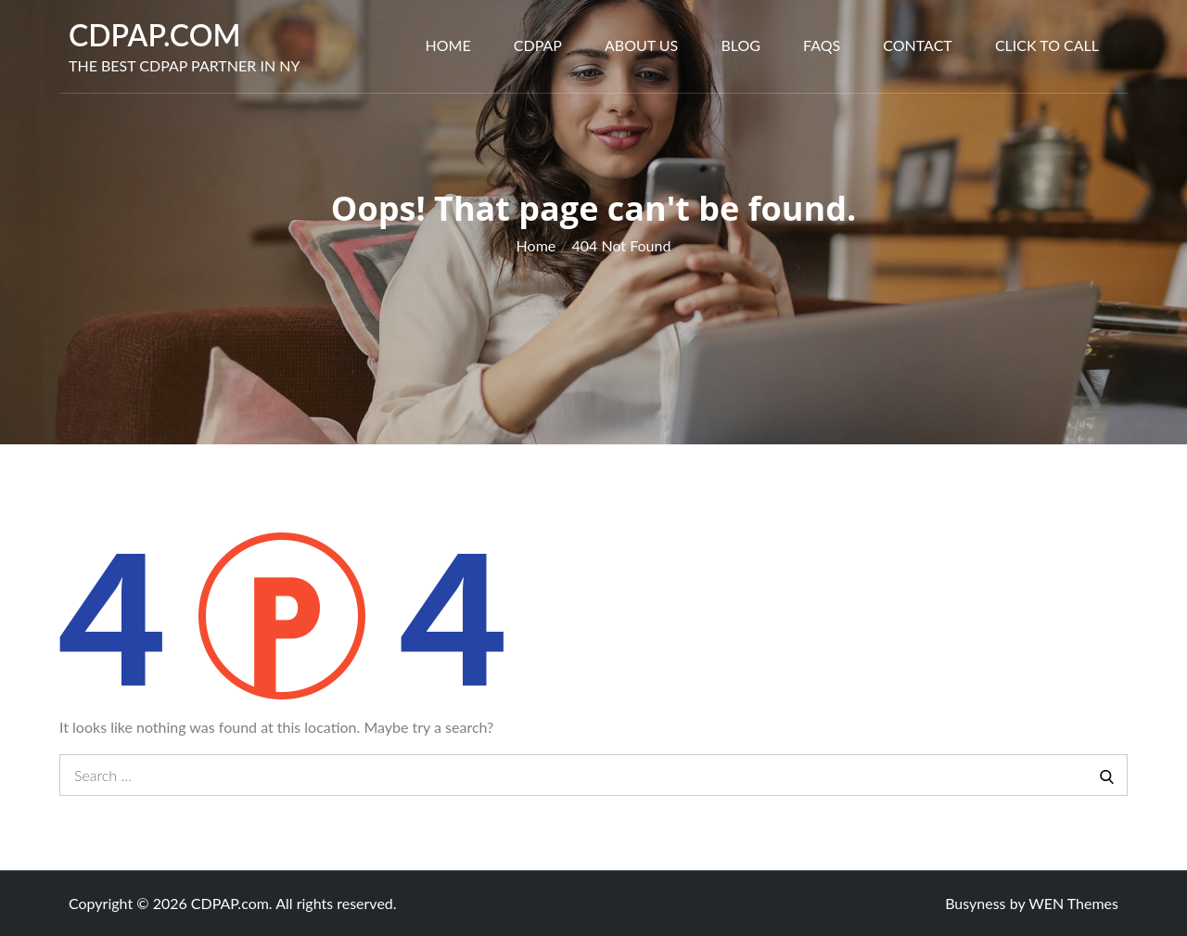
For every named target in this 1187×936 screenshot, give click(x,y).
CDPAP (538, 45)
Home (448, 45)
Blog (740, 45)
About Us (641, 45)
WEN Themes (1073, 903)
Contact (917, 45)
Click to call (1047, 45)
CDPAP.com (154, 35)
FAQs (821, 45)
